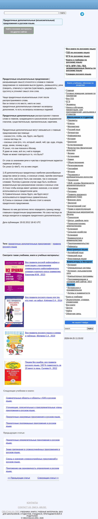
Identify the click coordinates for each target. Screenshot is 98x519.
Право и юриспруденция (79, 209)
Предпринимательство (78, 243)
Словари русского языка (78, 74)
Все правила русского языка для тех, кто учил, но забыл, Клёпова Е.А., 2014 (43, 299)
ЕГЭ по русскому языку (78, 56)
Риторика (72, 191)
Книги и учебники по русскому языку (76, 61)
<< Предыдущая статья (19, 478)
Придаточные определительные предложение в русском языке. (33, 441)
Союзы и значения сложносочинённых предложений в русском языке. (31, 460)
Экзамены (71, 104)
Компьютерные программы (80, 276)
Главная (70, 90)
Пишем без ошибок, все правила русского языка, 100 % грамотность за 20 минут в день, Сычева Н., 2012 (43, 365)
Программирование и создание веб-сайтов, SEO (79, 280)
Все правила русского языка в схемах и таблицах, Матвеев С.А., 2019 (43, 334)
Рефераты (72, 246)
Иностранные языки (77, 259)
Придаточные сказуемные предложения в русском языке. (33, 417)
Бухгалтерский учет (77, 206)
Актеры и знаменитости (79, 293)
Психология (73, 217)
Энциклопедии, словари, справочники (77, 301)
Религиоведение (75, 165)
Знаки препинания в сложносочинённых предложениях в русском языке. (33, 451)
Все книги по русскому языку (81, 49)
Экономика (73, 188)
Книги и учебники (74, 297)
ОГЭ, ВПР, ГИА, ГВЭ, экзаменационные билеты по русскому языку (81, 68)
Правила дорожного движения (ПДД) (77, 195)
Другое (69, 308)
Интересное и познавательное (74, 289)
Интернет (72, 265)
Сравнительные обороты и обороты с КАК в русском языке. (31, 399)
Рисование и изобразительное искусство (80, 176)
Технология (73, 180)
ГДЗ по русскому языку (78, 52)
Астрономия (73, 156)
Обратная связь (73, 314)
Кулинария (73, 229)
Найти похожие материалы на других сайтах (19, 30)
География (73, 168)
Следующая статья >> (48, 478)
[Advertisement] (24, 56)
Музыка (71, 171)
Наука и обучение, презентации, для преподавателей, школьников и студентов (81, 110)
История (72, 139)
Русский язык (74, 129)
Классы (71, 123)
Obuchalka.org (11, 512)
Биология (72, 142)
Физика (71, 153)
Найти (69, 311)
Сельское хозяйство (77, 232)
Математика (73, 126)
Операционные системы (79, 268)
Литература (73, 133)
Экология (72, 203)
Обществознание (76, 162)
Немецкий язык (75, 256)
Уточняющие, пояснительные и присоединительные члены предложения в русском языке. (34, 409)
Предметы (72, 120)
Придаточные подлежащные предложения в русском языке (31, 424)
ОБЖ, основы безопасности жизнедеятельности (80, 184)
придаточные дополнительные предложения (29, 244)
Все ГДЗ (70, 99)
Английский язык (75, 252)
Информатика (74, 136)
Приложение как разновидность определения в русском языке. (32, 469)
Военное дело (74, 200)
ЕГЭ (68, 101)
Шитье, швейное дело (78, 220)
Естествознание (75, 145)
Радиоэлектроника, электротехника (76, 224)
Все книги (70, 305)
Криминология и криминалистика (75, 239)
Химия (71, 159)
